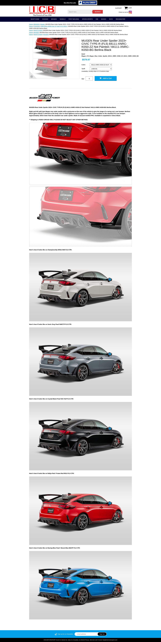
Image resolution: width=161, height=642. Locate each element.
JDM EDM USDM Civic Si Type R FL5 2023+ (54, 26)
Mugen (42, 24)
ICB (97, 19)
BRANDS (54, 19)
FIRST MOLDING (74, 19)
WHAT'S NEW (35, 19)
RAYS (111, 19)
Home (31, 24)
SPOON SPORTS (87, 19)
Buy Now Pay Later (70, 2)
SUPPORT (118, 8)
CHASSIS (45, 19)
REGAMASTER (120, 19)
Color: (84, 65)
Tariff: (84, 69)
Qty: (83, 79)
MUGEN (103, 19)
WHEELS (63, 19)
